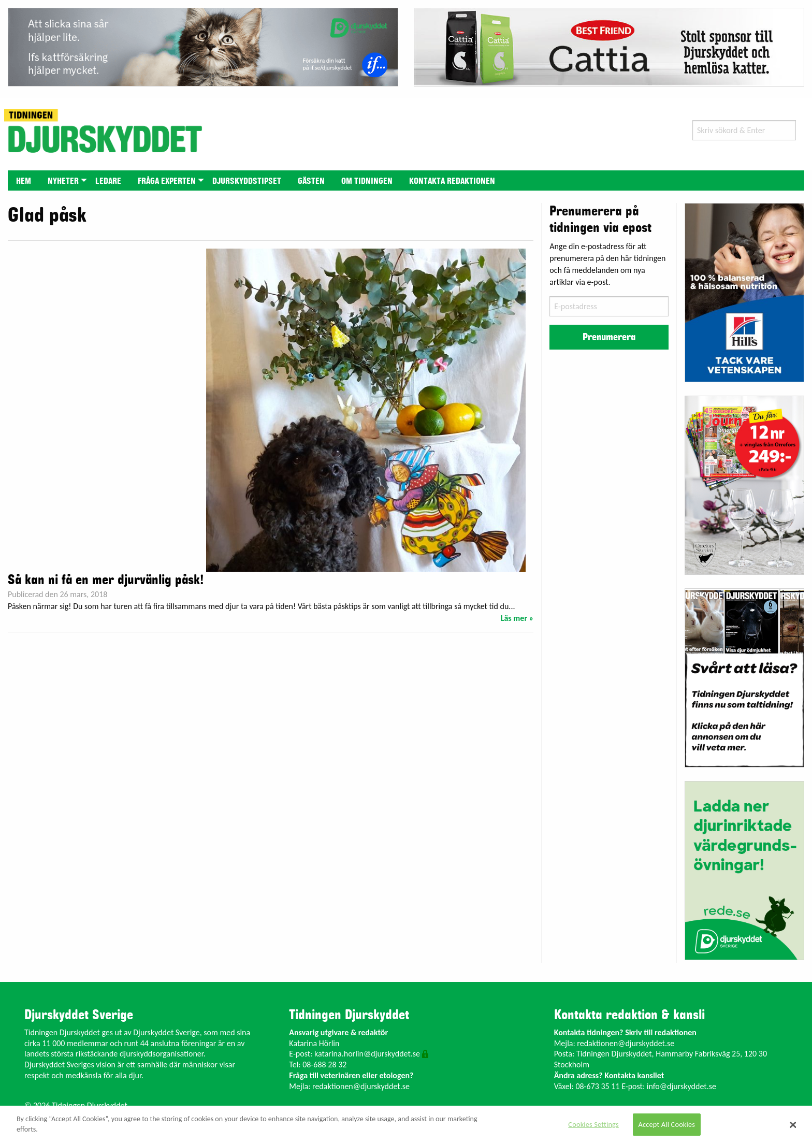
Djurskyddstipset (246, 181)
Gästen (311, 181)
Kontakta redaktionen (452, 181)
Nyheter (63, 181)
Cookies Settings (593, 1124)
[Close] (793, 1124)
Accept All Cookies (667, 1124)
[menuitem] (23, 180)
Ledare (108, 181)
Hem (23, 181)
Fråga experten (167, 181)
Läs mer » (517, 618)
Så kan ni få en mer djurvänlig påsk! (106, 580)
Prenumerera (609, 337)
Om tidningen (367, 181)
